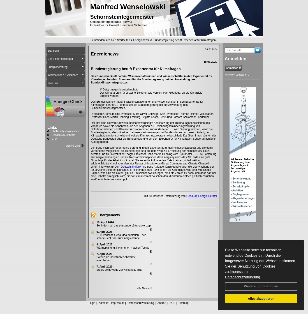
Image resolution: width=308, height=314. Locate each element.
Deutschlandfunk (131, 166)
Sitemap (183, 303)
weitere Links (74, 145)
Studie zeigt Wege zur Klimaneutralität (119, 269)
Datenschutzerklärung (242, 277)
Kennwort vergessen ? (237, 74)
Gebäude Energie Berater (201, 196)
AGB (172, 303)
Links (52, 127)
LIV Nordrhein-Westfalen (65, 131)
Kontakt (103, 303)
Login (92, 303)
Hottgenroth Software (63, 135)
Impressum (239, 272)
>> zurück (211, 49)
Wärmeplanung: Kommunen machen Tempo (123, 247)
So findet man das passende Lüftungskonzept (124, 225)
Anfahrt (161, 303)
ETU (54, 138)
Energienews (109, 215)
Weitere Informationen (261, 286)
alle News (144, 288)
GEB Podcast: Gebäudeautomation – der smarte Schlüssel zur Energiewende (121, 236)
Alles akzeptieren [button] (261, 298)
